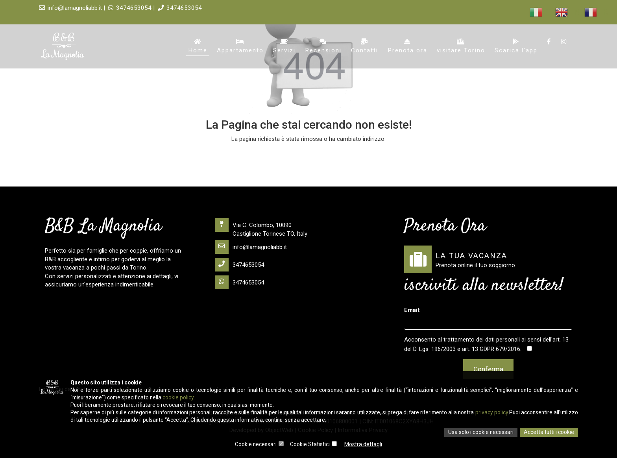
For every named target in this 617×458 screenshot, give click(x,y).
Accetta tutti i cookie (548, 432)
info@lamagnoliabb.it (251, 247)
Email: (412, 310)
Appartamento (241, 46)
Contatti (365, 46)
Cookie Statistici (310, 444)
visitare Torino (461, 46)
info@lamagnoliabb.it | (73, 7)
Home (199, 46)
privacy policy (515, 411)
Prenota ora (408, 46)
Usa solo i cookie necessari (480, 432)
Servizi (285, 46)
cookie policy (180, 396)
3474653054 (174, 7)
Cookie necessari (256, 444)
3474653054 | (130, 7)
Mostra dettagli (363, 444)
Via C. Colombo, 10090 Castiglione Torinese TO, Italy (261, 227)
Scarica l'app (516, 46)
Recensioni (324, 46)
